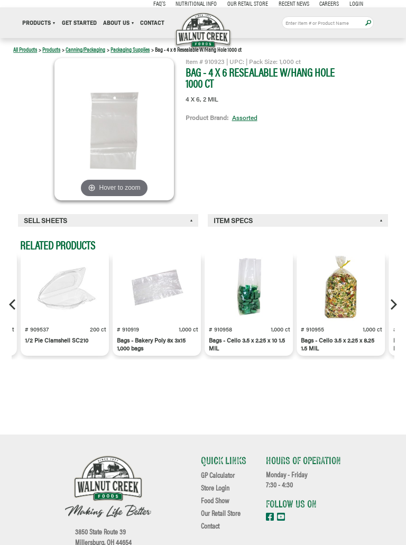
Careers (329, 3)
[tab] (108, 220)
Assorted (244, 117)
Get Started (79, 23)
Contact (152, 23)
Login (356, 3)
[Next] (392, 304)
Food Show (215, 500)
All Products (25, 49)
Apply (368, 23)
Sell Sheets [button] (45, 220)
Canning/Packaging (85, 49)
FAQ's (159, 3)
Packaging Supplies (130, 49)
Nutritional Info (196, 3)
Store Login (215, 488)
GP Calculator (218, 475)
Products (38, 23)
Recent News (294, 3)
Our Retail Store (247, 3)
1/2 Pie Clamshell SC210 (56, 340)
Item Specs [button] (233, 220)
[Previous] (13, 304)
